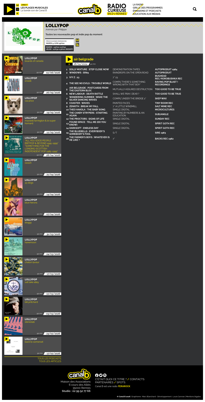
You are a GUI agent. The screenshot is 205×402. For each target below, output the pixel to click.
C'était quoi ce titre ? (111, 379)
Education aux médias (146, 14)
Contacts (137, 379)
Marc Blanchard (149, 396)
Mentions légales (193, 396)
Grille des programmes (148, 7)
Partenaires (104, 382)
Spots (121, 382)
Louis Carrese (179, 396)
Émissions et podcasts (147, 11)
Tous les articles (50, 361)
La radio (138, 4)
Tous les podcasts (49, 358)
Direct (24, 5)
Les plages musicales (34, 7)
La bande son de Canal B (34, 10)
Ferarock (124, 386)
